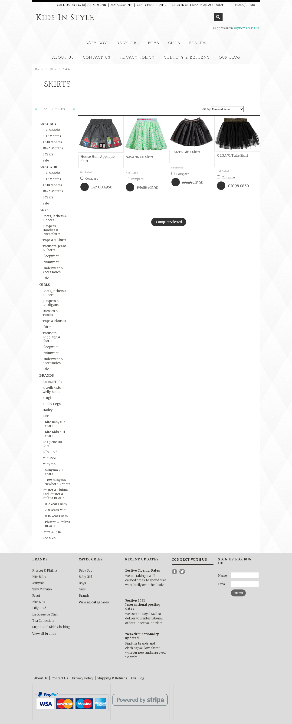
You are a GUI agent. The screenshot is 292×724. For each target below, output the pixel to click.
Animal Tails (52, 382)
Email (222, 584)
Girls (174, 43)
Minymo (49, 464)
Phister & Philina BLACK (57, 524)
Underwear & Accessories (53, 270)
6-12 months (52, 136)
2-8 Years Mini (55, 510)
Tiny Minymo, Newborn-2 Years (57, 482)
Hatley (48, 410)
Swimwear (51, 262)
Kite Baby (39, 577)
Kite (46, 416)
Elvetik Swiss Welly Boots (52, 390)
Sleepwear (51, 256)
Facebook (174, 572)
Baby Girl (128, 43)
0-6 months (51, 130)
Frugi (47, 398)
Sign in (178, 5)
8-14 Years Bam (56, 516)
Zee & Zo (49, 538)
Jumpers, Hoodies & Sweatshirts (51, 230)
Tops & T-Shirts (54, 240)
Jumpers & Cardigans (51, 303)
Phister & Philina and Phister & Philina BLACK (55, 494)
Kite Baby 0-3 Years (55, 424)
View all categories (94, 602)
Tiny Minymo (42, 589)
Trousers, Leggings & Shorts (51, 337)
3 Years (48, 154)
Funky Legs (52, 404)
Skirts (47, 327)
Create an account (206, 5)
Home (39, 69)
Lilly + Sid (50, 452)
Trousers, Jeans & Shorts (54, 248)
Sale (46, 160)
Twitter (182, 572)
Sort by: (206, 109)
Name (222, 576)
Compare (91, 178)
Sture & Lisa (52, 532)
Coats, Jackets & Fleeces (55, 218)
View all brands (44, 634)
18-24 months (53, 148)
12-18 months (52, 142)
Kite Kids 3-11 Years (55, 434)
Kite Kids (38, 602)
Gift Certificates (152, 5)
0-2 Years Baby (56, 504)
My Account (121, 5)
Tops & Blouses (54, 321)
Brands (197, 43)
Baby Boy (97, 43)
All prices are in (246, 28)
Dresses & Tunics (50, 313)
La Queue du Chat (52, 444)
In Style (65, 17)
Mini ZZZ (49, 458)
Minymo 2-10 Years (55, 472)
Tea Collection (43, 621)
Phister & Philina (44, 571)
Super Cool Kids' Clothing (51, 627)
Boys (153, 43)
